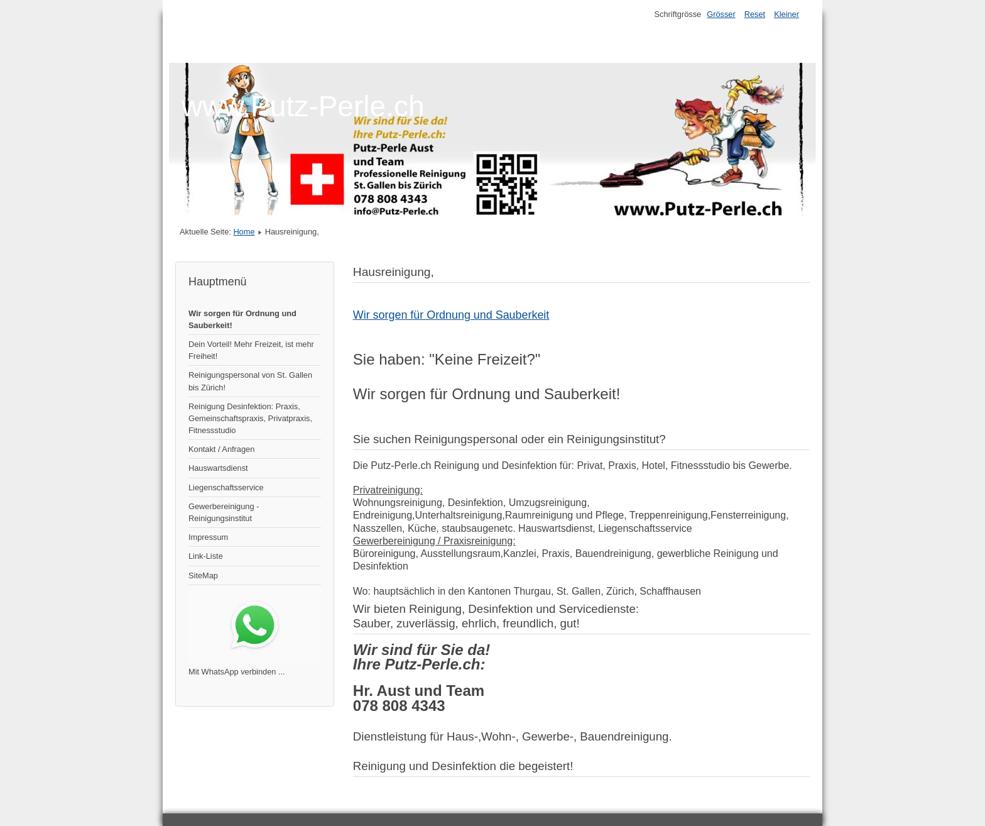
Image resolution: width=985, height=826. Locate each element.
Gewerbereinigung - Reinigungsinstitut (223, 512)
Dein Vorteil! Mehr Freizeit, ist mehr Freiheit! (251, 350)
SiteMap (203, 575)
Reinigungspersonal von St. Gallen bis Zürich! (250, 381)
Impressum (208, 537)
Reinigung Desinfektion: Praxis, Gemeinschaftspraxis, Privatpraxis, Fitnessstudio (250, 418)
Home (243, 231)
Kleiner (786, 14)
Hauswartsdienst (218, 468)
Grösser (721, 14)
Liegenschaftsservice (226, 487)
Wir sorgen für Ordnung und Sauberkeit (451, 315)
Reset (754, 14)
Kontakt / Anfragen (221, 449)
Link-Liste (205, 556)
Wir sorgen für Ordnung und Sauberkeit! (242, 319)
